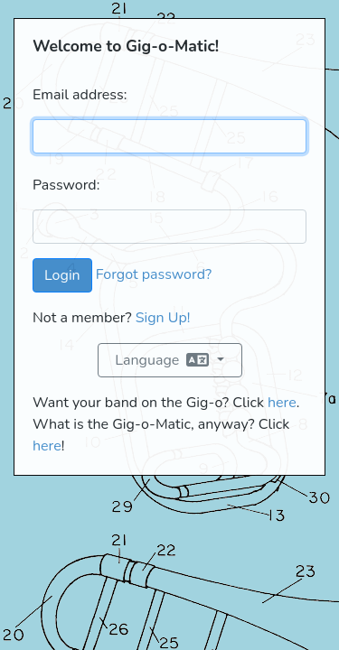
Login (62, 275)
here (282, 403)
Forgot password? (154, 274)
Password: (66, 185)
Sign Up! (163, 318)
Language (163, 360)
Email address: (80, 95)
